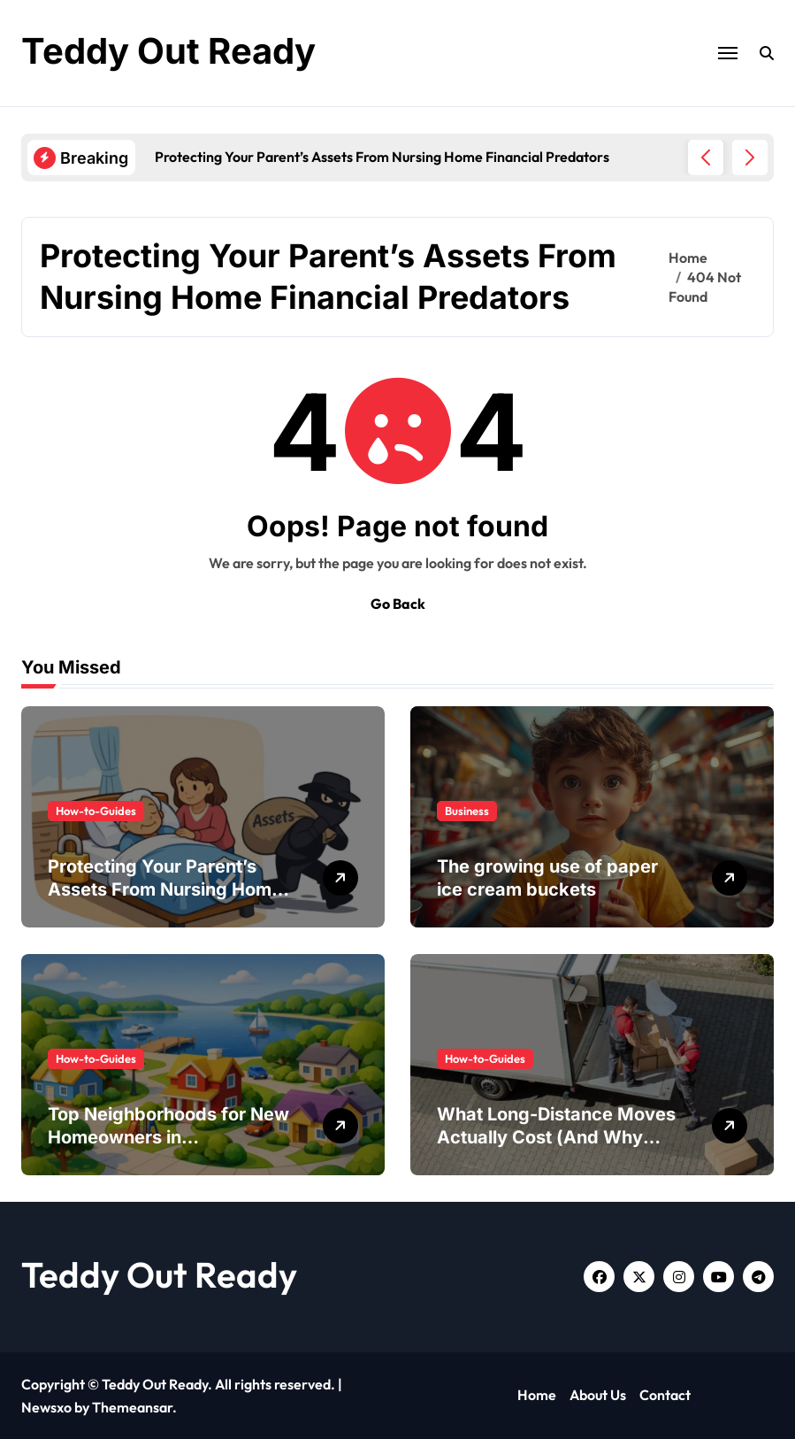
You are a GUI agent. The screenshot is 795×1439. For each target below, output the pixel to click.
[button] (750, 157)
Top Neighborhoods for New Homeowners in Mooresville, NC (168, 1137)
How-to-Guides (96, 811)
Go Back (398, 603)
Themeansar (132, 1407)
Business (467, 811)
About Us (597, 1395)
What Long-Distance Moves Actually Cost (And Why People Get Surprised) (556, 1137)
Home (536, 1395)
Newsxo (46, 1407)
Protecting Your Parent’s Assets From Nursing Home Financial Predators (165, 889)
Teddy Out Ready (168, 51)
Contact (665, 1395)
